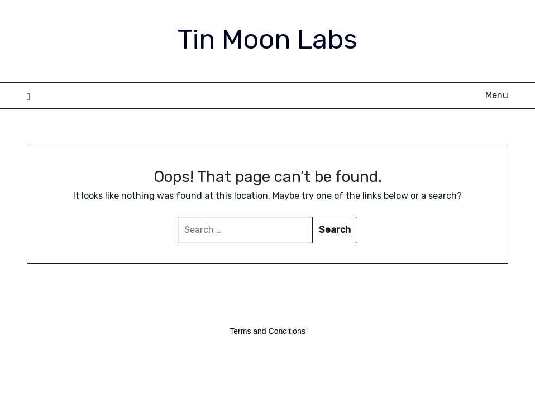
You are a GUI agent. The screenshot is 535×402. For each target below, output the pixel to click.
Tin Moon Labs (267, 39)
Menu (496, 95)
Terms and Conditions (267, 331)
